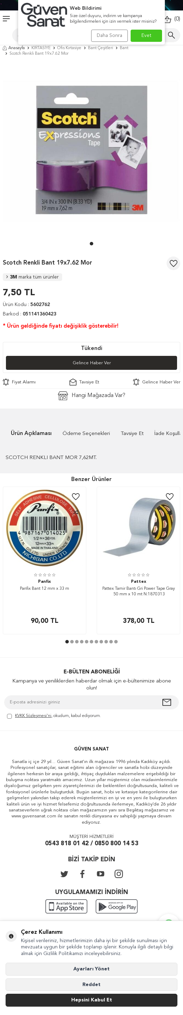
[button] (91, 243)
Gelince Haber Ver (92, 363)
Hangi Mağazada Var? (91, 395)
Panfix (44, 582)
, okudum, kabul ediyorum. (54, 716)
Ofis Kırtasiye (69, 48)
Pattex (138, 582)
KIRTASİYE (41, 48)
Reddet (91, 984)
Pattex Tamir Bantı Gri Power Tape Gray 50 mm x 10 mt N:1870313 (138, 591)
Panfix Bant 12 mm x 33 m (44, 589)
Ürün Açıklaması (31, 433)
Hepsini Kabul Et (91, 1000)
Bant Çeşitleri (100, 48)
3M (32, 277)
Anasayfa (14, 48)
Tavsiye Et (84, 382)
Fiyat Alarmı (19, 382)
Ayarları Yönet (91, 969)
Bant (124, 48)
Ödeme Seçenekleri (86, 433)
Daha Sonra (109, 35)
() (171, 19)
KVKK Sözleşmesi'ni (33, 716)
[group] (91, 150)
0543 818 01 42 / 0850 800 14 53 (91, 844)
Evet (146, 35)
